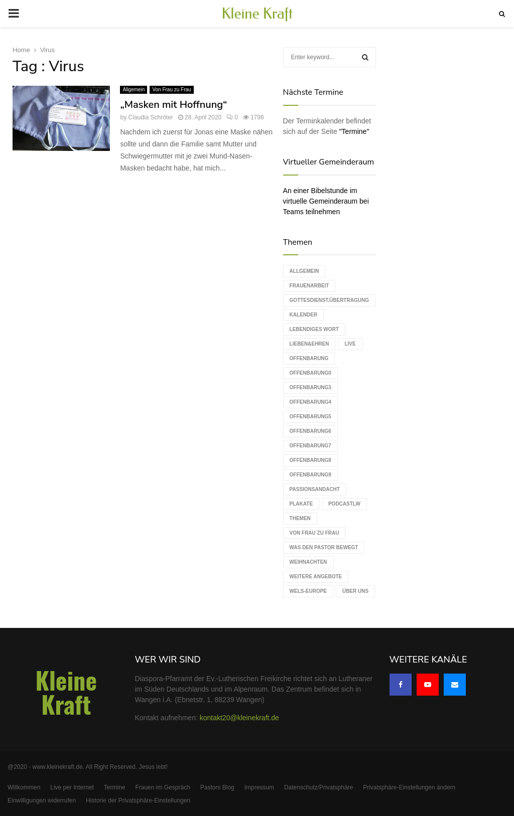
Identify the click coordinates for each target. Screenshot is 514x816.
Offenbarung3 (310, 387)
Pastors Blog (217, 787)
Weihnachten (308, 562)
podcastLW (344, 504)
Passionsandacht (315, 489)
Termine (114, 787)
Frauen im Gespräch (162, 787)
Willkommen (24, 787)
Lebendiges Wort (314, 329)
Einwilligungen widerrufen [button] (42, 800)
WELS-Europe (308, 591)
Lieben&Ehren (309, 344)
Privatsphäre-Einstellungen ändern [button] (409, 787)
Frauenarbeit (309, 285)
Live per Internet (72, 787)
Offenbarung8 (310, 460)
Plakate (301, 504)
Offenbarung (309, 358)
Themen (300, 518)
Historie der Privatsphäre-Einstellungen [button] (138, 800)
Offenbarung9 (310, 474)
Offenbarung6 (310, 431)
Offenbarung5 (310, 416)
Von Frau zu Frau (171, 89)
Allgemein (133, 89)
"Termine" (354, 131)
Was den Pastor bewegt (324, 547)
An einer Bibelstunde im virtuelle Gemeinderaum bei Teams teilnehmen (326, 201)
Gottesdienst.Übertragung (329, 300)
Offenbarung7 (310, 445)
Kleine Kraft (257, 14)
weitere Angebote (316, 576)
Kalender (304, 314)
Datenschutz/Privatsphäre (318, 787)
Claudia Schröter (150, 117)
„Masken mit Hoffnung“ (173, 104)
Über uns (355, 591)
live (349, 344)
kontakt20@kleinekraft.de (239, 718)
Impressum (259, 787)
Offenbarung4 (310, 402)
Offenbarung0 (310, 373)
